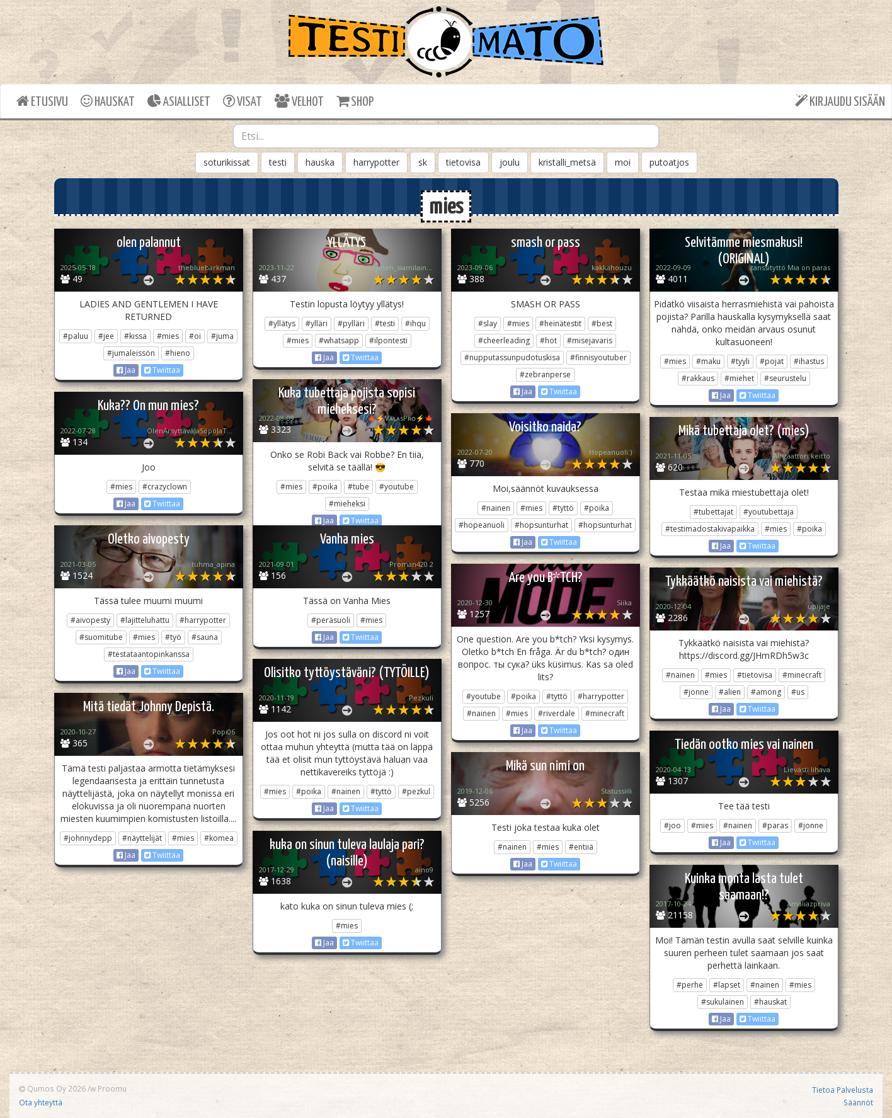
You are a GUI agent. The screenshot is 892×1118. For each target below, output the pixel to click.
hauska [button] (320, 162)
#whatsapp (339, 340)
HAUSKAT (108, 101)
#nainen (495, 508)
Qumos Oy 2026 (52, 1088)
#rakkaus (698, 378)
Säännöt (858, 1102)
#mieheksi (347, 503)
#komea (219, 838)
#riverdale (556, 713)
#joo (672, 825)
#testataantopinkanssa (149, 654)
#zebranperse (545, 374)
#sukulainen (722, 1001)
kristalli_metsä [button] (567, 162)
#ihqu (415, 323)
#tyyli (740, 361)
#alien (730, 692)
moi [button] (623, 162)
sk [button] (422, 162)
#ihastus (809, 361)
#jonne (696, 692)
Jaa (126, 370)
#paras (775, 825)
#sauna (205, 637)
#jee (106, 336)
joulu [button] (510, 162)
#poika (325, 486)
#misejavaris (589, 340)
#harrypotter (203, 620)
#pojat (772, 361)
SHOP (355, 101)
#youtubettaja (768, 511)
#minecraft (604, 713)
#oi (195, 336)
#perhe (690, 984)
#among (766, 692)
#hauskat (770, 1001)
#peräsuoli (330, 620)
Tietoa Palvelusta (842, 1090)
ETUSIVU (42, 101)
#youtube (396, 486)
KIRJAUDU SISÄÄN (840, 101)
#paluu (75, 336)
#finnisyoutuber (598, 357)
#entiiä (581, 846)
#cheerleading (504, 340)
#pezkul (416, 791)
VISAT (242, 101)
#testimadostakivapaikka (710, 528)
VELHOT (299, 101)
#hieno (177, 353)
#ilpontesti (388, 340)
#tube (358, 486)
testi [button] (278, 162)
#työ (173, 637)
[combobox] (446, 136)
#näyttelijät (142, 838)
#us (797, 692)
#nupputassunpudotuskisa (512, 357)
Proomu (112, 1088)
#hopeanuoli (482, 525)
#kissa (135, 336)
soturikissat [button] (226, 162)
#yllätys (281, 323)
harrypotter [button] (376, 162)
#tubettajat (713, 511)
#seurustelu (785, 378)
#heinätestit (560, 323)
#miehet (739, 378)
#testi (385, 323)
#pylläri (351, 323)
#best (602, 323)
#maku (708, 361)
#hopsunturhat (541, 525)
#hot (548, 340)
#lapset (726, 984)
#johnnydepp (88, 838)
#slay (487, 323)
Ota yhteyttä (40, 1102)
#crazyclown (164, 486)
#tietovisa (754, 675)
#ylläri (317, 323)
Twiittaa (162, 370)
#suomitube (101, 637)
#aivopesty (90, 620)
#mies (168, 336)
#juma (222, 336)
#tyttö (563, 508)
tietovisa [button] (463, 162)
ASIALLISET (178, 101)
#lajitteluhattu (144, 620)
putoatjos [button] (669, 162)
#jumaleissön (131, 353)
